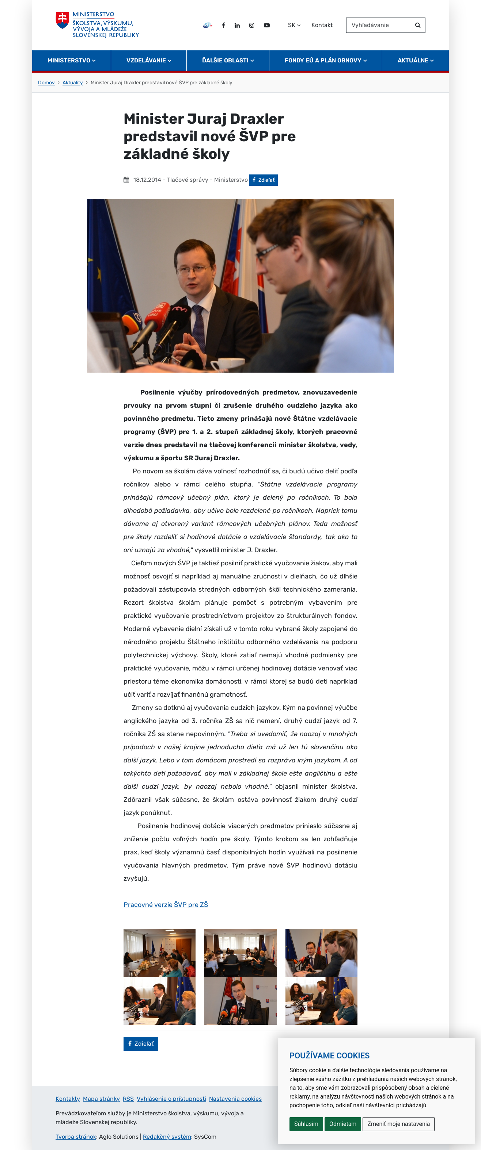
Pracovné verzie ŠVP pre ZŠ (166, 905)
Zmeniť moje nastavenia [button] (398, 1123)
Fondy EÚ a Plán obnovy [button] (323, 60)
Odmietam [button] (342, 1123)
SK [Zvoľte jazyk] (291, 25)
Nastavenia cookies (235, 1098)
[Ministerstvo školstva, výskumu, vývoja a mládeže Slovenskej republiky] (97, 25)
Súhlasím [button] (306, 1123)
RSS (128, 1098)
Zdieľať (265, 179)
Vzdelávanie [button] (146, 60)
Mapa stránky (101, 1098)
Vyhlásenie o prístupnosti (171, 1098)
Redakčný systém (167, 1136)
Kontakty (68, 1098)
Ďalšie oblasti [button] (225, 60)
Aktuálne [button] (413, 60)
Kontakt (322, 25)
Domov (46, 83)
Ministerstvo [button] (69, 60)
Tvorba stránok (76, 1136)
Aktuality (73, 83)
